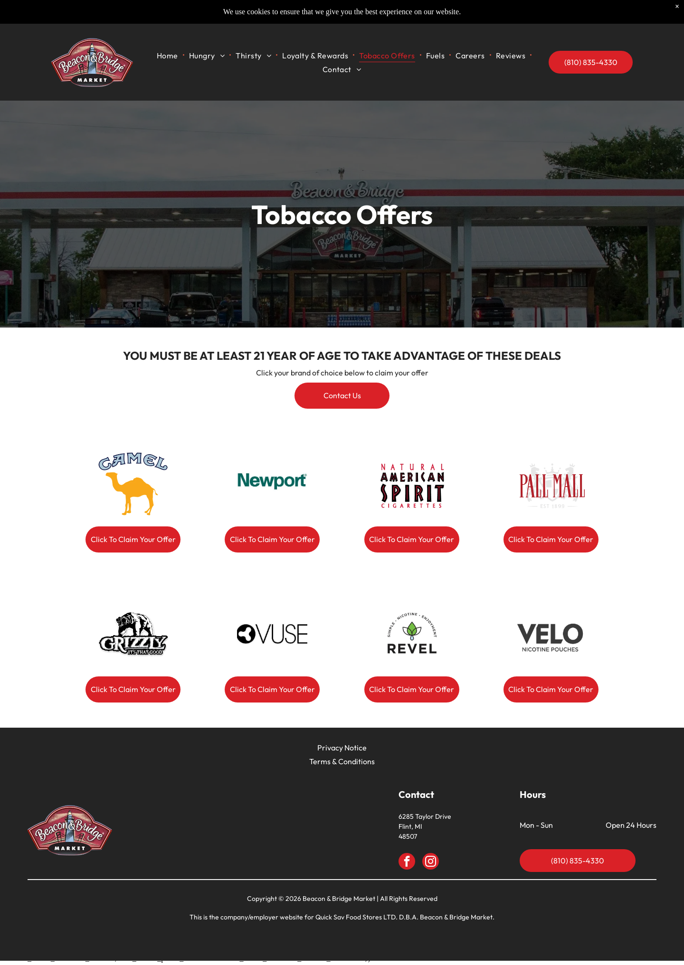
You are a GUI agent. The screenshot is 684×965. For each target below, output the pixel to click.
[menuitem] (188, 56)
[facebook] (407, 864)
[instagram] (430, 864)
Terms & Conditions (342, 763)
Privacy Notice (342, 750)
